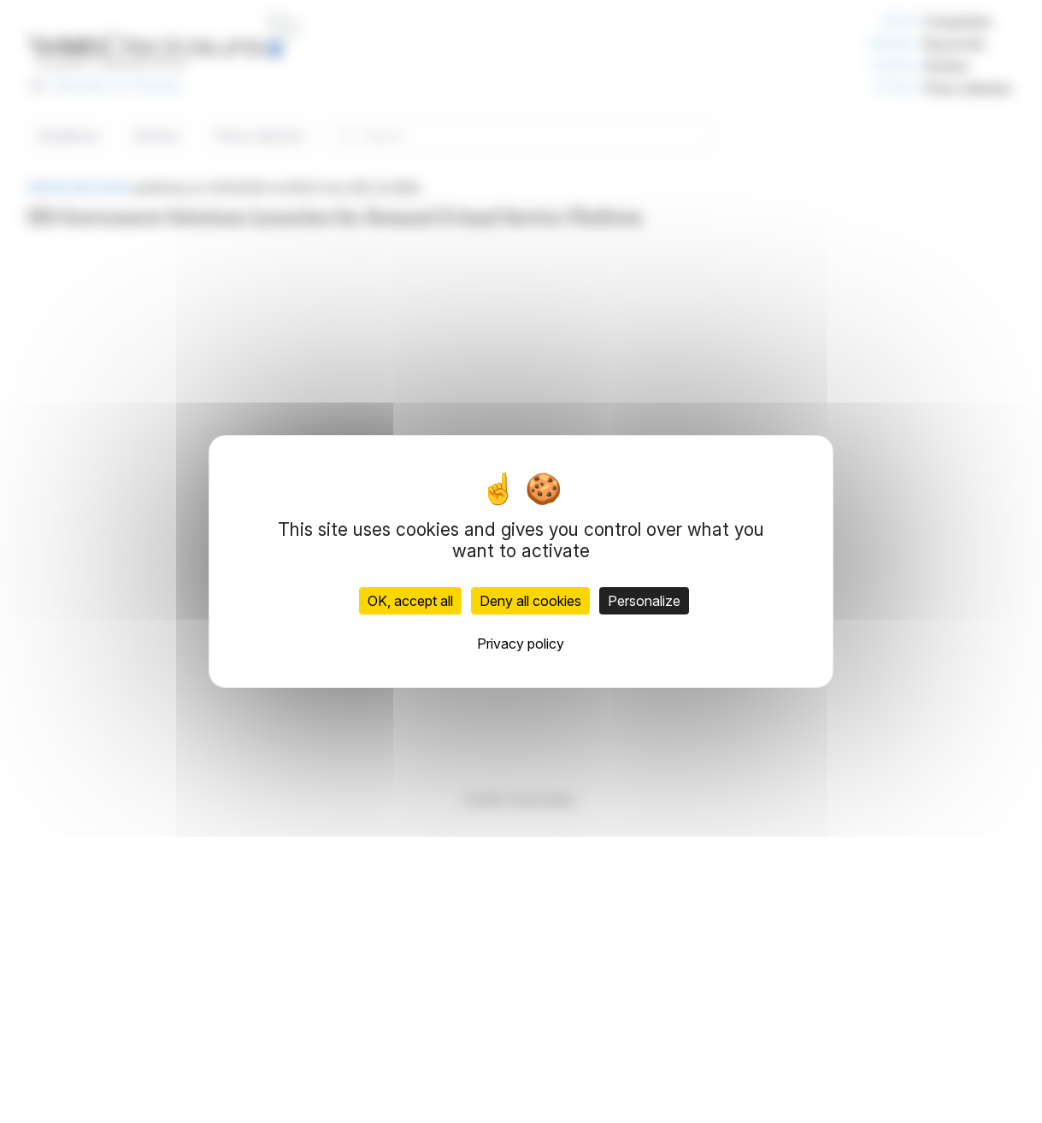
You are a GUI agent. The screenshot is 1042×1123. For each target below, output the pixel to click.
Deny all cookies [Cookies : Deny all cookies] (530, 600)
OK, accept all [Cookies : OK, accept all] (410, 600)
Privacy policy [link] (520, 643)
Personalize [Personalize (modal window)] (644, 600)
